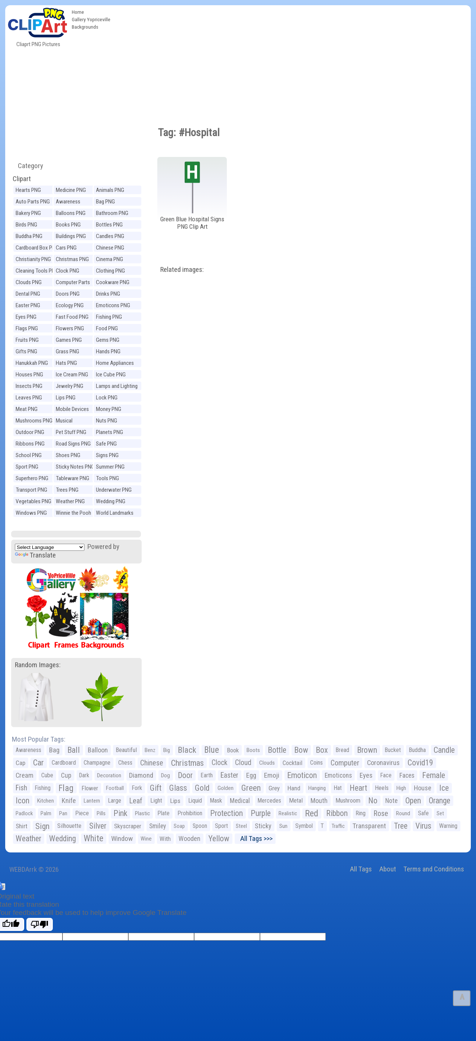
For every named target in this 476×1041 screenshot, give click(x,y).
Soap (179, 826)
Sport (221, 825)
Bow (301, 750)
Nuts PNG (106, 420)
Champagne (97, 762)
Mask (216, 800)
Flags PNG (27, 328)
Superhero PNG (32, 478)
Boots (253, 750)
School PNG (29, 455)
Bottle (277, 750)
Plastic (142, 813)
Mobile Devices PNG (72, 410)
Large (114, 800)
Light (156, 800)
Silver (97, 825)
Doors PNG (68, 293)
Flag (66, 788)
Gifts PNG (26, 351)
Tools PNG (107, 478)
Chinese (151, 762)
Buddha (417, 750)
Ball (73, 750)
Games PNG (69, 340)
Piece (82, 813)
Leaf (135, 800)
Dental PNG (28, 293)
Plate (164, 813)
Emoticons (338, 775)
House (422, 788)
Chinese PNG (110, 247)
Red (311, 813)
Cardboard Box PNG (37, 247)
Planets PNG (109, 432)
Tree (401, 825)
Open (413, 800)
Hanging (317, 788)
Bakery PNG (28, 213)
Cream (24, 775)
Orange (439, 800)
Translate (35, 555)
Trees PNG (67, 489)
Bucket (393, 750)
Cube (47, 775)
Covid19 (420, 762)
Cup (66, 775)
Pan (63, 813)
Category (27, 165)
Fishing (43, 787)
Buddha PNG (29, 236)
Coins (316, 762)
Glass (178, 788)
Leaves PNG (29, 397)
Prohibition (189, 813)
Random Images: (38, 665)
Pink (120, 813)
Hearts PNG (28, 190)
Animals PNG (110, 190)
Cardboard (64, 762)
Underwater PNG (114, 489)
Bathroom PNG (112, 213)
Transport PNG (31, 489)
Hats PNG (66, 363)
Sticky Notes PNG (75, 466)
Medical (240, 800)
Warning (448, 825)
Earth (206, 775)
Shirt (22, 826)
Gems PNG (107, 340)
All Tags (361, 869)
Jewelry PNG (69, 386)
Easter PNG (28, 305)
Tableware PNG (72, 478)
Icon (22, 800)
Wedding (62, 838)
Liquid (195, 800)
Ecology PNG (70, 305)
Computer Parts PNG (73, 283)
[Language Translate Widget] (49, 547)
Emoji (271, 775)
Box (322, 750)
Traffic (338, 826)
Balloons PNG (71, 213)
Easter (229, 775)
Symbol (304, 825)
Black (187, 750)
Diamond (141, 775)
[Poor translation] (39, 924)
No (372, 800)
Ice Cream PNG (72, 374)
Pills (101, 813)
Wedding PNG (110, 501)
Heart (358, 788)
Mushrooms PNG (34, 420)
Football (115, 788)
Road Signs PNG (73, 443)
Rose (380, 813)
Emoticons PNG (113, 305)
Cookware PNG (112, 282)
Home (78, 12)
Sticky (263, 826)
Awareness (28, 750)
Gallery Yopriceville (91, 19)
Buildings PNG (71, 236)
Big (166, 750)
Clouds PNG (29, 282)
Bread (342, 750)
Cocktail (292, 763)
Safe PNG (106, 443)
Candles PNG (110, 236)
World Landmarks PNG (115, 514)
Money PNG (108, 409)
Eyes (366, 775)
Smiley (157, 826)
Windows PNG (31, 513)
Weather (28, 838)
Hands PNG (108, 351)
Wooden (189, 838)
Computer (345, 762)
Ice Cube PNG (111, 374)
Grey (274, 788)
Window (122, 838)
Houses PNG (29, 374)
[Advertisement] (292, 61)
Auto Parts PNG (33, 201)
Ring (361, 813)
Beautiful (126, 750)
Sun (283, 826)
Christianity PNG (33, 259)
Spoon (200, 825)
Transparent (369, 826)
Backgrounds (85, 27)
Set (440, 813)
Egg (251, 775)
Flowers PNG (70, 328)
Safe (423, 813)
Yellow (218, 838)
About (387, 869)
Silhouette (69, 825)
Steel (241, 826)
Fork (137, 787)
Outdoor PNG (30, 432)
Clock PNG (67, 270)
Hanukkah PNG (32, 363)
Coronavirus (383, 763)
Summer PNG (110, 466)
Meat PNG (27, 409)
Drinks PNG (108, 293)
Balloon (98, 750)
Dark (84, 775)
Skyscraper (127, 826)
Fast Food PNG (72, 317)
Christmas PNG (72, 259)
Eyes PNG (26, 317)
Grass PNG (67, 351)
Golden (226, 788)
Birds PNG (26, 224)
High (401, 788)
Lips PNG (65, 397)
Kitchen (45, 800)
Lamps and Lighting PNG (117, 387)
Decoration (109, 775)
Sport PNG (27, 466)
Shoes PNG (68, 455)
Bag (54, 750)
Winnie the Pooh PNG (73, 514)
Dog (165, 775)
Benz (150, 750)
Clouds (267, 762)
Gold (202, 788)
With (165, 838)
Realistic (288, 813)
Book (233, 750)
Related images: (182, 269)
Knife (69, 800)
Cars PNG (66, 247)
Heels (382, 787)
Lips (175, 800)
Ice (444, 788)
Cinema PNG (109, 259)
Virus (423, 825)
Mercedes (269, 800)
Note (391, 800)
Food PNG (107, 328)
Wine (146, 838)
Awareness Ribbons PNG (70, 202)
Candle (444, 750)
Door (185, 775)
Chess (125, 762)
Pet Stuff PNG (71, 432)
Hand (293, 788)
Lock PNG (107, 397)
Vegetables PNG (33, 501)
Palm (46, 813)
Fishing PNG (109, 317)
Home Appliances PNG (115, 364)
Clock (219, 762)
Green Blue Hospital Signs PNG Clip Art (192, 223)
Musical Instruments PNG (74, 421)
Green (251, 788)
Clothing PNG (110, 270)
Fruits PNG (27, 340)
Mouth (319, 800)
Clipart (22, 178)
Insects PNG (29, 386)
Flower (89, 788)
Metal (296, 800)
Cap (20, 763)
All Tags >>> (255, 838)
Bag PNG (105, 201)
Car (38, 762)
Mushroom (347, 800)
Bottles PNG (109, 224)
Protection (226, 813)
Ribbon (337, 813)
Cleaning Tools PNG (37, 270)
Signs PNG (107, 455)
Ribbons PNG (30, 443)
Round (403, 813)
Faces (406, 775)
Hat (338, 787)
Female (433, 775)
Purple (261, 813)
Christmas (187, 763)
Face (386, 775)
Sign (42, 826)
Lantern (92, 800)
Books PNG (68, 224)
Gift (155, 788)
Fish (21, 788)
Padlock (24, 813)
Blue (211, 750)
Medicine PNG (71, 190)
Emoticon (302, 775)
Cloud (243, 762)
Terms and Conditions (433, 869)
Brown (367, 750)
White (93, 838)
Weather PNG (70, 501)
